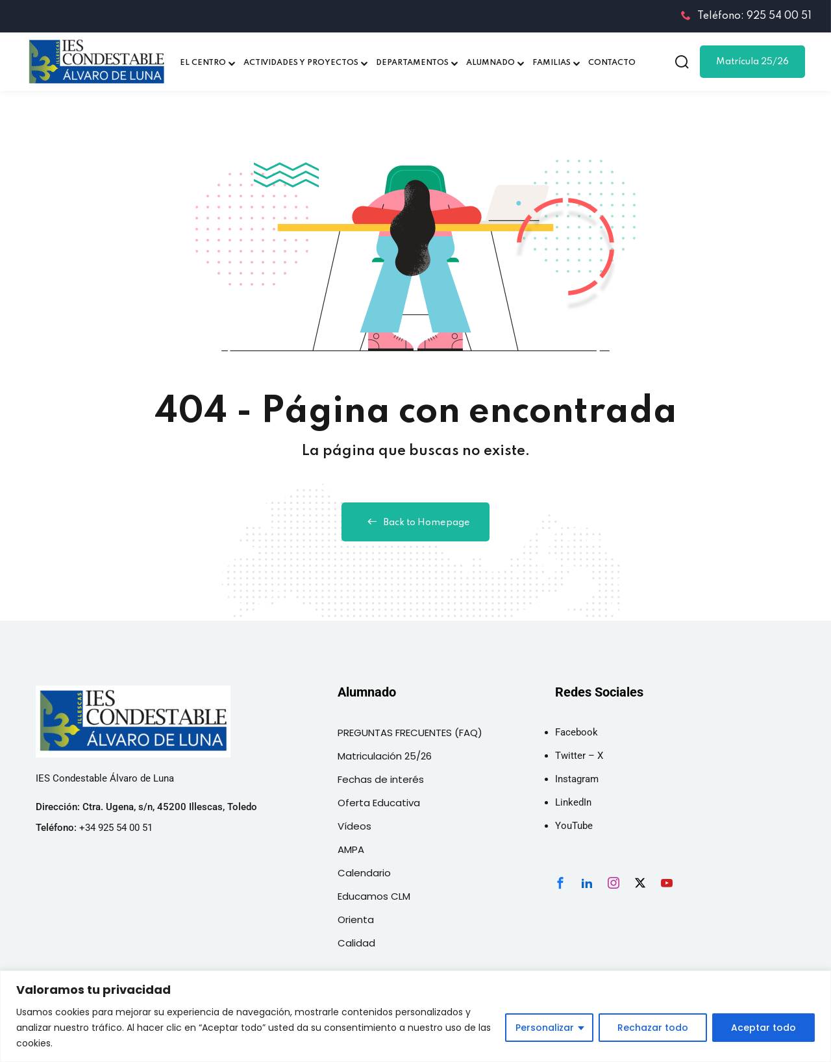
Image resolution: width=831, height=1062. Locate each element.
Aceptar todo (763, 1027)
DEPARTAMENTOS (412, 63)
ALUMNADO (490, 63)
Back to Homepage (415, 521)
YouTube (574, 826)
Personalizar (544, 1027)
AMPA (351, 849)
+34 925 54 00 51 (116, 828)
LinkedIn (573, 802)
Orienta (356, 919)
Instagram (577, 779)
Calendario (364, 873)
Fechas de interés (381, 779)
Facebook (576, 732)
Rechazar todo (652, 1027)
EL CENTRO (203, 63)
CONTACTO (612, 63)
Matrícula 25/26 (752, 61)
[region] (415, 1016)
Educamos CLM (374, 896)
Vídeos (354, 826)
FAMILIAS (551, 63)
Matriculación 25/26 (385, 756)
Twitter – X (579, 755)
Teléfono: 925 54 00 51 (746, 16)
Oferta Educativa (379, 802)
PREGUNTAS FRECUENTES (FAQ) (410, 732)
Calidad (356, 943)
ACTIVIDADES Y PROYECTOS (300, 63)
